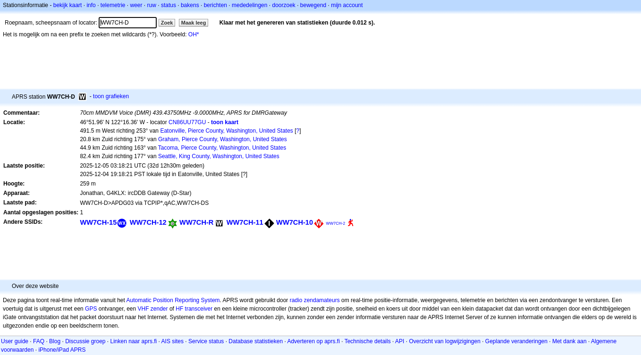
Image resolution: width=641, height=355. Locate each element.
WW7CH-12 (148, 222)
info (90, 5)
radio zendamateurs (315, 300)
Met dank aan (569, 341)
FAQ (38, 341)
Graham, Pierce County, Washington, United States (222, 139)
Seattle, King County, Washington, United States (218, 156)
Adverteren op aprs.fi (313, 341)
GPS (91, 308)
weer (136, 5)
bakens (190, 5)
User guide (14, 341)
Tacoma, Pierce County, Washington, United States (222, 147)
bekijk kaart (67, 5)
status (168, 5)
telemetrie (113, 5)
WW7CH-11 (245, 222)
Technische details (368, 341)
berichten (215, 5)
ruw (151, 5)
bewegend (313, 5)
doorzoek (283, 5)
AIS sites (172, 341)
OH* (193, 34)
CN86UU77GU (187, 122)
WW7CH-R (196, 222)
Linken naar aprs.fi (133, 341)
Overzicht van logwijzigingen (444, 341)
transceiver (199, 308)
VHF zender (153, 308)
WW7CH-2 (335, 223)
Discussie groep (85, 341)
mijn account (347, 5)
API (399, 341)
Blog (54, 341)
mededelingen (249, 5)
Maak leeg (193, 22)
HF (179, 308)
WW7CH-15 (98, 222)
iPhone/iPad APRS (61, 350)
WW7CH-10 (294, 222)
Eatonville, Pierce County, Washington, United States (226, 130)
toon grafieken (111, 96)
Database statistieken (255, 341)
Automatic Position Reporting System (172, 300)
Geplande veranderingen (516, 341)
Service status (206, 341)
